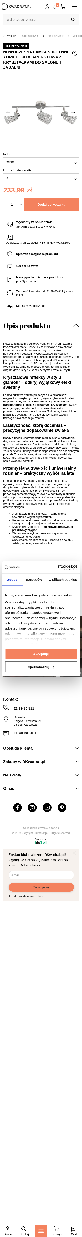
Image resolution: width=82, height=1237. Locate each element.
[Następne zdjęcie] (73, 112)
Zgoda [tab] (12, 579)
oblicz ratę (38, 305)
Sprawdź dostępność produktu (37, 254)
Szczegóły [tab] (34, 579)
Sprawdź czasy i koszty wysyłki (35, 226)
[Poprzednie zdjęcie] (8, 112)
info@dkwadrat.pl (25, 732)
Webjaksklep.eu (49, 827)
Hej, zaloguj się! (47, 6)
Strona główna (30, 35)
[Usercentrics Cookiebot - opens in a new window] (58, 567)
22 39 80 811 (55, 291)
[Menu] (41, 1231)
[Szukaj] (73, 19)
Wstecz (9, 36)
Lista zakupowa (57, 5)
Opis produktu (27, 325)
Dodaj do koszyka (51, 204)
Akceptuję (41, 654)
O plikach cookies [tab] (63, 579)
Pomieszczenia (56, 35)
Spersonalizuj (41, 667)
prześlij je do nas (26, 281)
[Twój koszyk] (63, 6)
